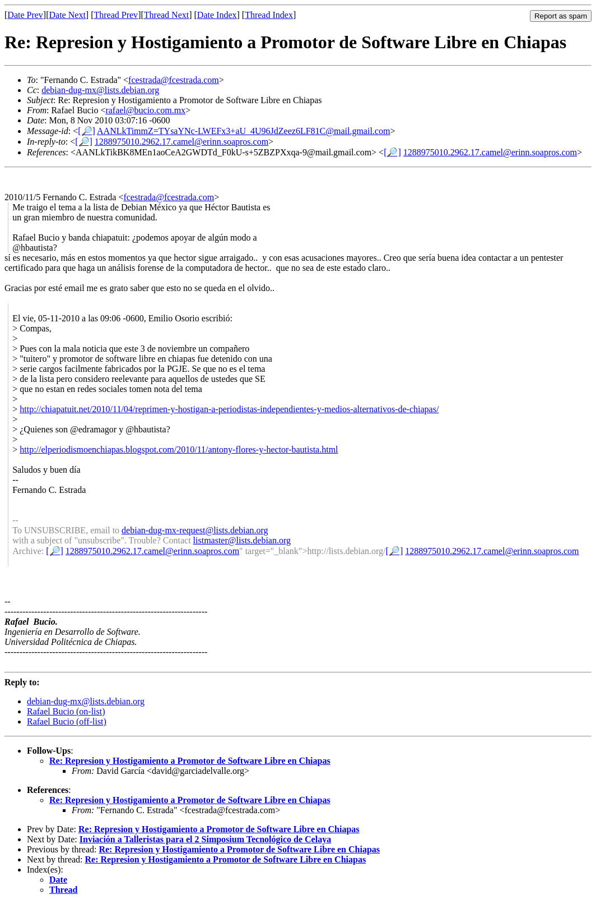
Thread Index (269, 15)
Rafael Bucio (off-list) (66, 721)
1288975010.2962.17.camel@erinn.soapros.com (181, 141)
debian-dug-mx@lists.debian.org (100, 90)
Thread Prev (116, 15)
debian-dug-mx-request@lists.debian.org (195, 530)
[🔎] (86, 131)
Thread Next (166, 15)
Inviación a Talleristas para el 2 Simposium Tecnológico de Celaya (205, 839)
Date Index (217, 15)
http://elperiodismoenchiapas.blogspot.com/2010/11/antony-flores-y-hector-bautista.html (179, 449)
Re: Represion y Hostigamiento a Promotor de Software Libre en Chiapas (189, 760)
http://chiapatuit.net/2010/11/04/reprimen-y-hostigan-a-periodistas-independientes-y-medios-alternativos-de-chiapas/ (229, 409)
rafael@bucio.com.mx (145, 110)
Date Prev (25, 15)
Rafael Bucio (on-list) (66, 711)
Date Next (67, 15)
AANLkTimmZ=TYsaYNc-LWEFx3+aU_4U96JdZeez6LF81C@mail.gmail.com (243, 131)
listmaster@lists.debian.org (242, 540)
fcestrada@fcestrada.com (173, 80)
